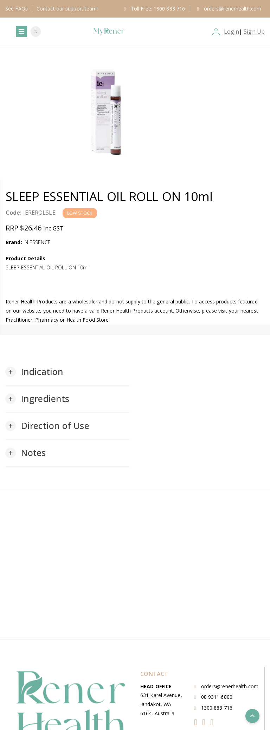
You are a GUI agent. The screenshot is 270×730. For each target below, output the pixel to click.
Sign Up (254, 31)
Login (231, 31)
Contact (67, 8)
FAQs (17, 8)
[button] (34, 372)
